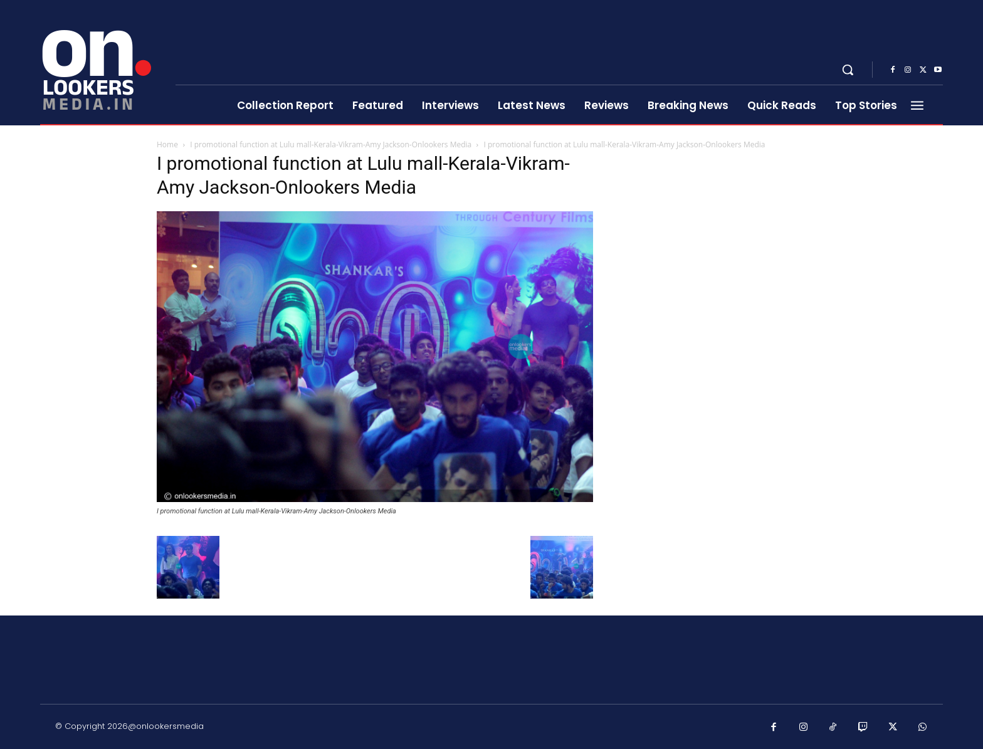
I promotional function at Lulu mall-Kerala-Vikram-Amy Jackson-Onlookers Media (330, 144)
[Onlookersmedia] (99, 63)
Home (167, 144)
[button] (848, 70)
